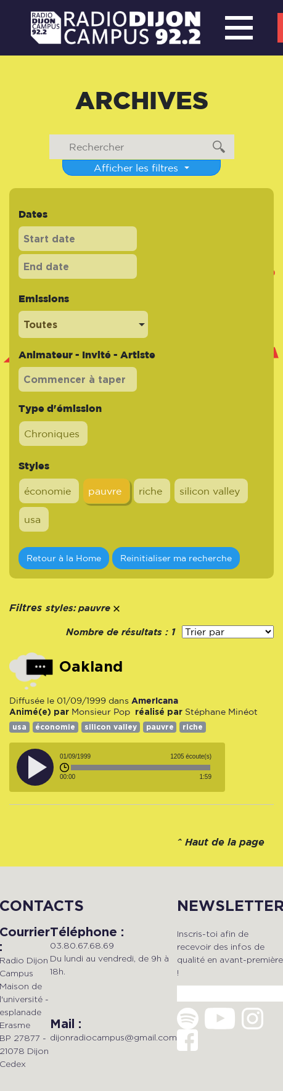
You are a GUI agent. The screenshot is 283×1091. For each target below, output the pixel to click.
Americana (154, 700)
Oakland (91, 666)
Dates (32, 214)
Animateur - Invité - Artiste (86, 354)
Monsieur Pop (101, 711)
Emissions (43, 298)
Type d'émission (60, 408)
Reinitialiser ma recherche (176, 557)
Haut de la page (225, 842)
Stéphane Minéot (221, 711)
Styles (33, 465)
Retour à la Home (64, 557)
